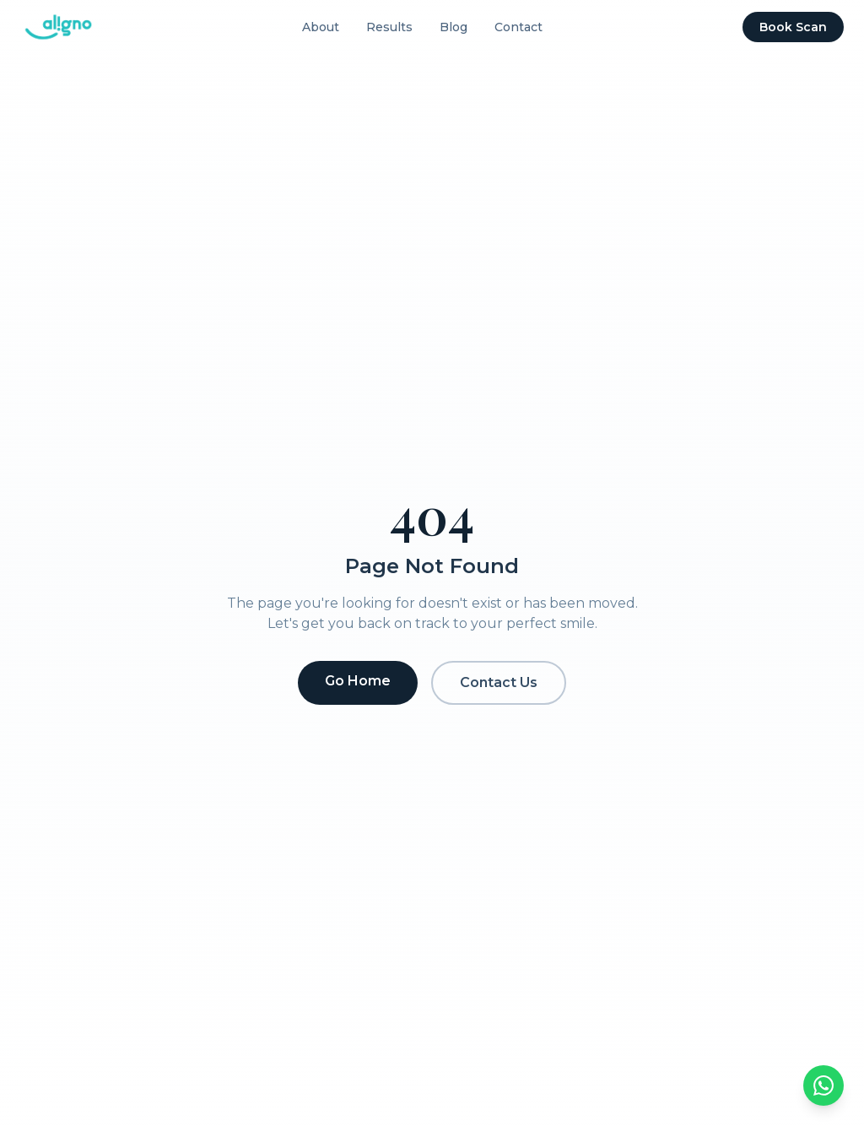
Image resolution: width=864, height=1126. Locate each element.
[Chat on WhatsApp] (823, 1085)
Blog (453, 27)
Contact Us (498, 682)
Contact (518, 27)
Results (389, 27)
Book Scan (793, 27)
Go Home (358, 681)
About (320, 27)
